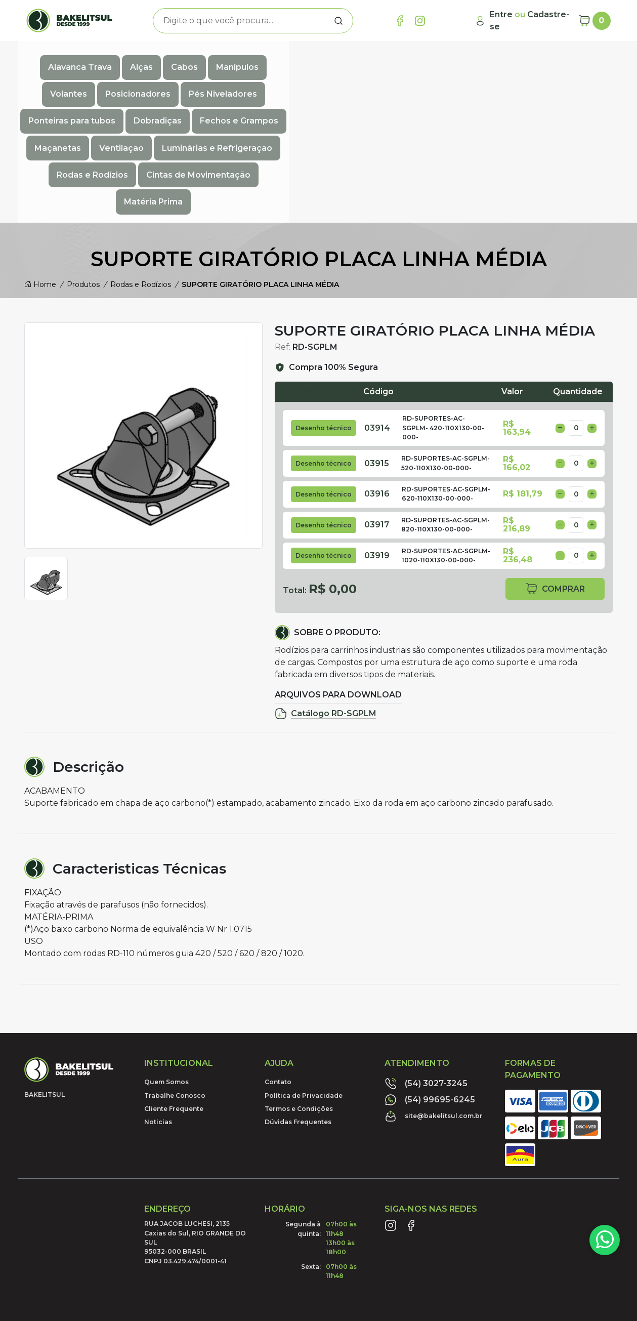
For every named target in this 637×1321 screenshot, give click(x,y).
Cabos (184, 59)
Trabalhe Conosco (174, 995)
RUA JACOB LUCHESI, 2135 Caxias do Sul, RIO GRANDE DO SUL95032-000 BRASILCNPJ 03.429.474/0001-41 (195, 1142)
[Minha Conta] (522, 21)
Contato (278, 981)
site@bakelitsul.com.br (434, 1016)
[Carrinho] (594, 21)
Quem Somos (166, 981)
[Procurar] (338, 20)
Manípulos (237, 59)
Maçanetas (259, 81)
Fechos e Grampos (179, 81)
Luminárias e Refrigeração (419, 81)
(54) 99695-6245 (430, 1000)
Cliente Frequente (173, 1008)
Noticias (158, 1021)
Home (40, 183)
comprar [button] (555, 488)
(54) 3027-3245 (426, 983)
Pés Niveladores (449, 59)
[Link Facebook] (400, 21)
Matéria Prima (380, 103)
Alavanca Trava (80, 59)
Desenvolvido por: (564, 1258)
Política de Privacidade (304, 995)
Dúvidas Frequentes (298, 1021)
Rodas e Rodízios (528, 81)
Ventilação (323, 81)
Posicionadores (364, 59)
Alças (141, 59)
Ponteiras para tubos (545, 59)
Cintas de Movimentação (280, 103)
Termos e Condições (299, 1008)
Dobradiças (97, 81)
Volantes (295, 59)
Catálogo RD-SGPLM (325, 613)
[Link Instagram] (420, 21)
